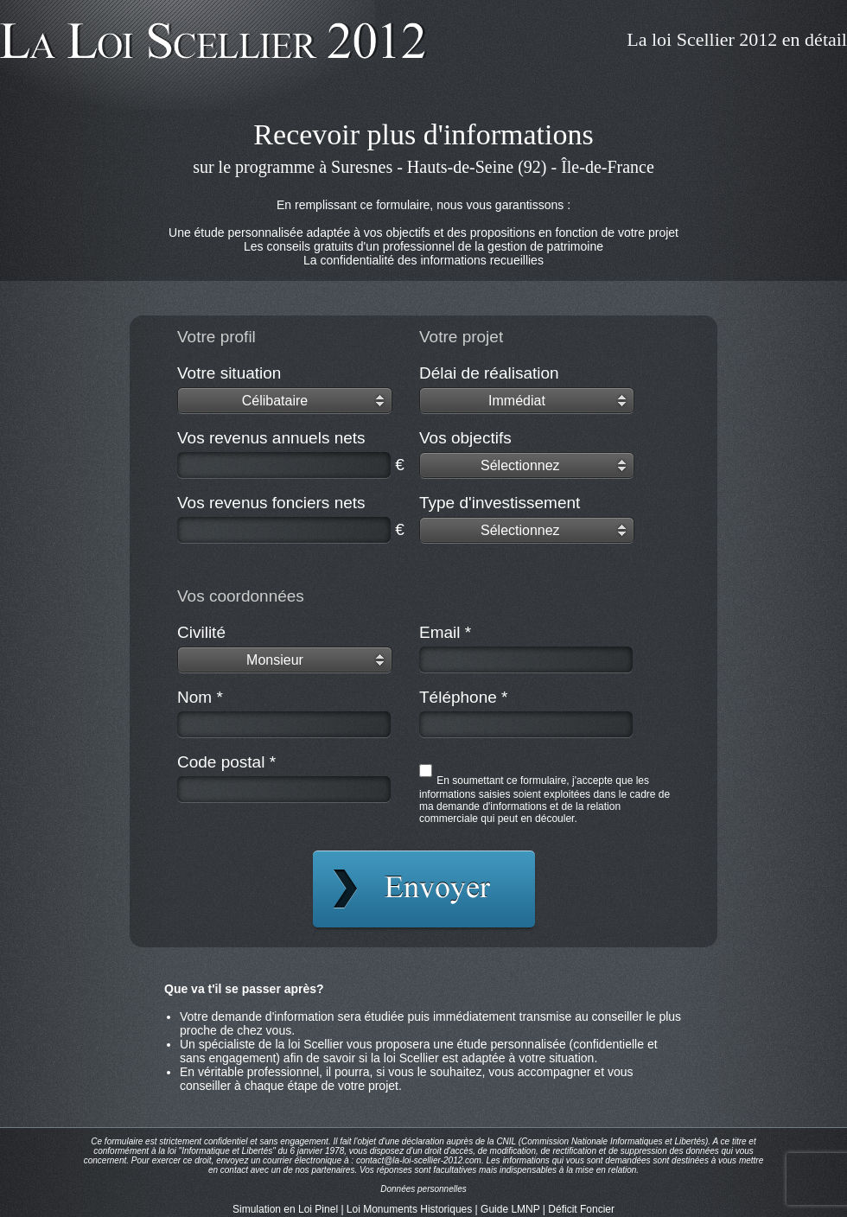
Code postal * (226, 762)
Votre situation (229, 373)
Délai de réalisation (489, 373)
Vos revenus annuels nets (271, 438)
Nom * (200, 697)
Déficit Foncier (581, 1209)
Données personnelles (423, 1189)
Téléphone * (463, 697)
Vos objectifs (465, 438)
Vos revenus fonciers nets (271, 503)
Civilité (201, 632)
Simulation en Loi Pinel (285, 1209)
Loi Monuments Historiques (409, 1209)
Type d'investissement (499, 503)
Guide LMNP (510, 1209)
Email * (445, 632)
